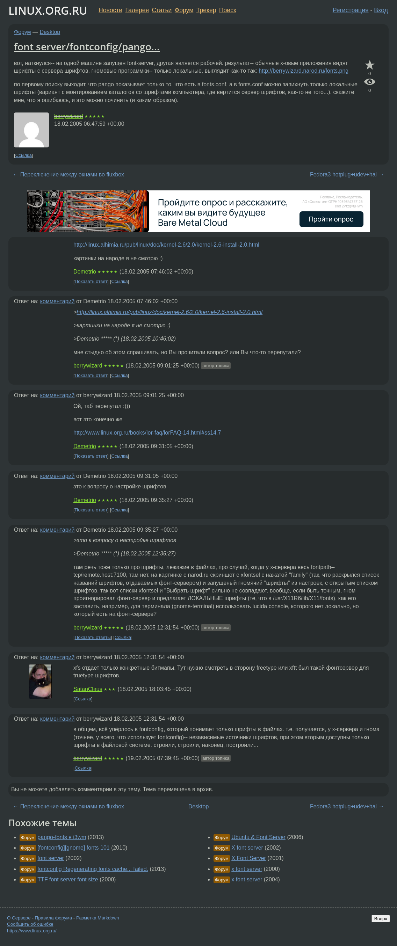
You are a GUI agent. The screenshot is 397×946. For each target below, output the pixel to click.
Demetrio (84, 272)
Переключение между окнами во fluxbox (72, 174)
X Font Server (248, 858)
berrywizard (68, 116)
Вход (381, 10)
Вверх (380, 918)
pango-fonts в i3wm (61, 837)
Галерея (137, 10)
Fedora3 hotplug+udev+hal (343, 174)
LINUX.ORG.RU (47, 10)
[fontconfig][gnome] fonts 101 (73, 848)
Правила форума (53, 917)
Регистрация (351, 10)
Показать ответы (93, 637)
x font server (246, 869)
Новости (110, 10)
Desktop (50, 32)
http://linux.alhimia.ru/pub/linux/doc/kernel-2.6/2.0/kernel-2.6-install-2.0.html (166, 245)
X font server (247, 848)
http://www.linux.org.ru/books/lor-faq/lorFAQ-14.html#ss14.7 (147, 433)
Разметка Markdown (97, 917)
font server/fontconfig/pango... (87, 46)
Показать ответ (91, 281)
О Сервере (19, 917)
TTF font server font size (67, 879)
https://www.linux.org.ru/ (31, 930)
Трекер (206, 10)
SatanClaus (87, 689)
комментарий (57, 301)
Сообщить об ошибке (30, 924)
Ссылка (23, 155)
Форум (184, 10)
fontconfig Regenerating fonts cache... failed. (92, 869)
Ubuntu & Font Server (258, 837)
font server (50, 858)
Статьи (162, 10)
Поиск (227, 10)
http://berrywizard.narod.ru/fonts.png (303, 71)
